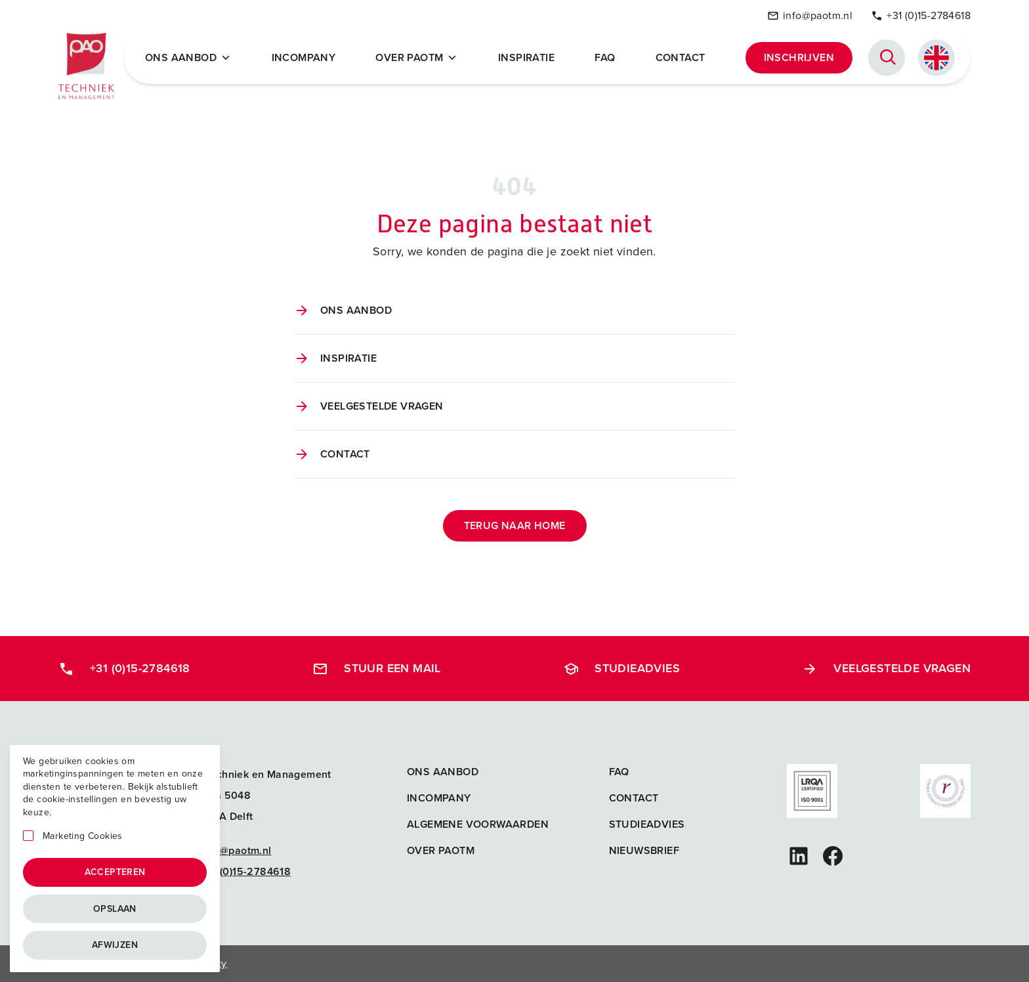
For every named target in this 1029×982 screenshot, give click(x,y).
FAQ (605, 58)
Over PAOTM (416, 58)
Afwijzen (115, 945)
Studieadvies (621, 668)
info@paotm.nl (809, 15)
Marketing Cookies (83, 836)
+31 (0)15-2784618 (921, 15)
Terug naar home (515, 525)
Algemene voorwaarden (478, 824)
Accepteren (115, 872)
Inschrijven (799, 57)
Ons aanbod (356, 310)
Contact (680, 58)
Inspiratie (526, 58)
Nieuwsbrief (644, 850)
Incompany (304, 58)
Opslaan (114, 909)
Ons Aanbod (188, 58)
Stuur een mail (376, 668)
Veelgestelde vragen (382, 406)
